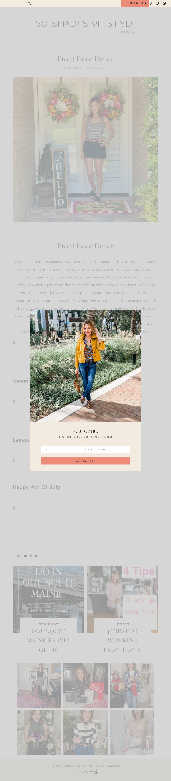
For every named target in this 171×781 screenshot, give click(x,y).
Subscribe (135, 3)
